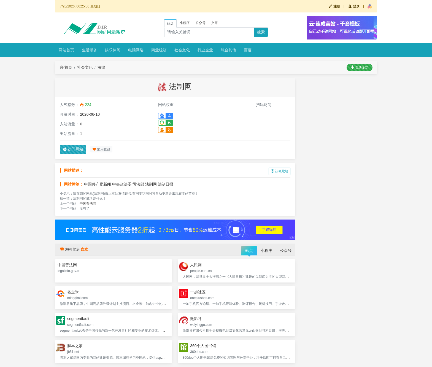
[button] (370, 6)
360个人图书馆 (203, 346)
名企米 (73, 292)
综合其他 (228, 50)
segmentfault (78, 318)
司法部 (138, 184)
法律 (101, 67)
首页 (66, 67)
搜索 (261, 32)
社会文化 (182, 50)
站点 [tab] (170, 23)
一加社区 (198, 292)
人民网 (196, 265)
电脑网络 (136, 50)
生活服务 (89, 50)
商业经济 (159, 50)
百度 (248, 50)
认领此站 (279, 171)
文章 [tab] (214, 23)
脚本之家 (75, 346)
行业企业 (205, 50)
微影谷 (196, 318)
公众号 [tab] (201, 23)
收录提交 (359, 67)
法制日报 (165, 184)
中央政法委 (121, 184)
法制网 (151, 184)
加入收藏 (101, 149)
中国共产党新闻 (97, 184)
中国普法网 (88, 203)
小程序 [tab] (185, 23)
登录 (353, 6)
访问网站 (73, 149)
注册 (334, 6)
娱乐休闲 (112, 50)
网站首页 (66, 50)
